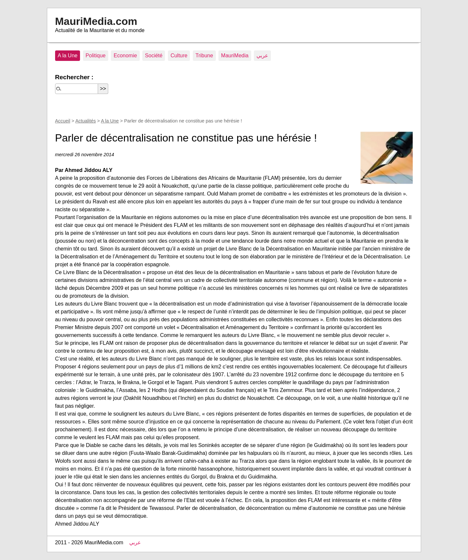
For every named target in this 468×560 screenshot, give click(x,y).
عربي (262, 55)
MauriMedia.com (96, 21)
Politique (96, 55)
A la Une (67, 55)
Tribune (204, 55)
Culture (179, 55)
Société (153, 55)
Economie (125, 55)
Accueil (62, 120)
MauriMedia (235, 55)
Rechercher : (74, 77)
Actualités (85, 120)
